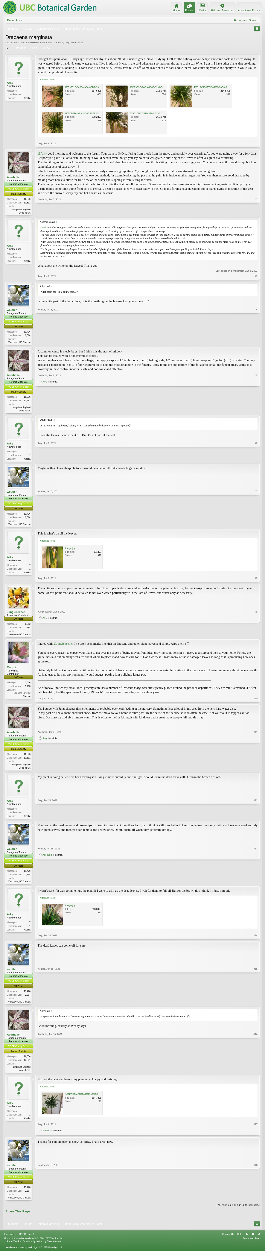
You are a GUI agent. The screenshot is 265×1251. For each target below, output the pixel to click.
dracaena (20, 48)
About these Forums (249, 10)
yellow (46, 48)
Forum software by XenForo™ (34, 1243)
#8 (256, 580)
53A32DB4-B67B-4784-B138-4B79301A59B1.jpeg (156, 113)
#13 (255, 876)
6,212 (27, 626)
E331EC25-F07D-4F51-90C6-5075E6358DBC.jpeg (221, 87)
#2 (256, 212)
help (34, 48)
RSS (259, 1238)
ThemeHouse (54, 1246)
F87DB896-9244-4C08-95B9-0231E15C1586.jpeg (91, 113)
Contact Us (228, 1239)
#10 (255, 701)
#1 (256, 143)
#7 (256, 525)
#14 (255, 939)
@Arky (42, 153)
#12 (255, 818)
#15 (255, 1004)
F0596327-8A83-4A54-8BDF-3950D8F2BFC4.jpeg (91, 87)
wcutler (12, 310)
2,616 (27, 685)
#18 (255, 1201)
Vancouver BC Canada (19, 636)
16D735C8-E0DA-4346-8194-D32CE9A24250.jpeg (156, 87)
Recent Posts (14, 20)
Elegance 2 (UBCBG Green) (19, 1239)
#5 (256, 403)
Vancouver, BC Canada (19, 343)
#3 (256, 276)
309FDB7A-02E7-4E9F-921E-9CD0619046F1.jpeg (92, 1098)
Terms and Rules (252, 1243)
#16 (255, 1073)
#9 (256, 628)
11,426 (27, 332)
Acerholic (13, 177)
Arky (67, 42)
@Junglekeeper (63, 646)
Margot (11, 669)
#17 (255, 1128)
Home (246, 1238)
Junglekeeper (16, 614)
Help (239, 1239)
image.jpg (70, 550)
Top (252, 1238)
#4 (256, 342)
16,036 (27, 199)
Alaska (27, 98)
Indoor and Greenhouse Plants (36, 42)
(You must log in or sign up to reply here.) (238, 1209)
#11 (255, 762)
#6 (256, 459)
